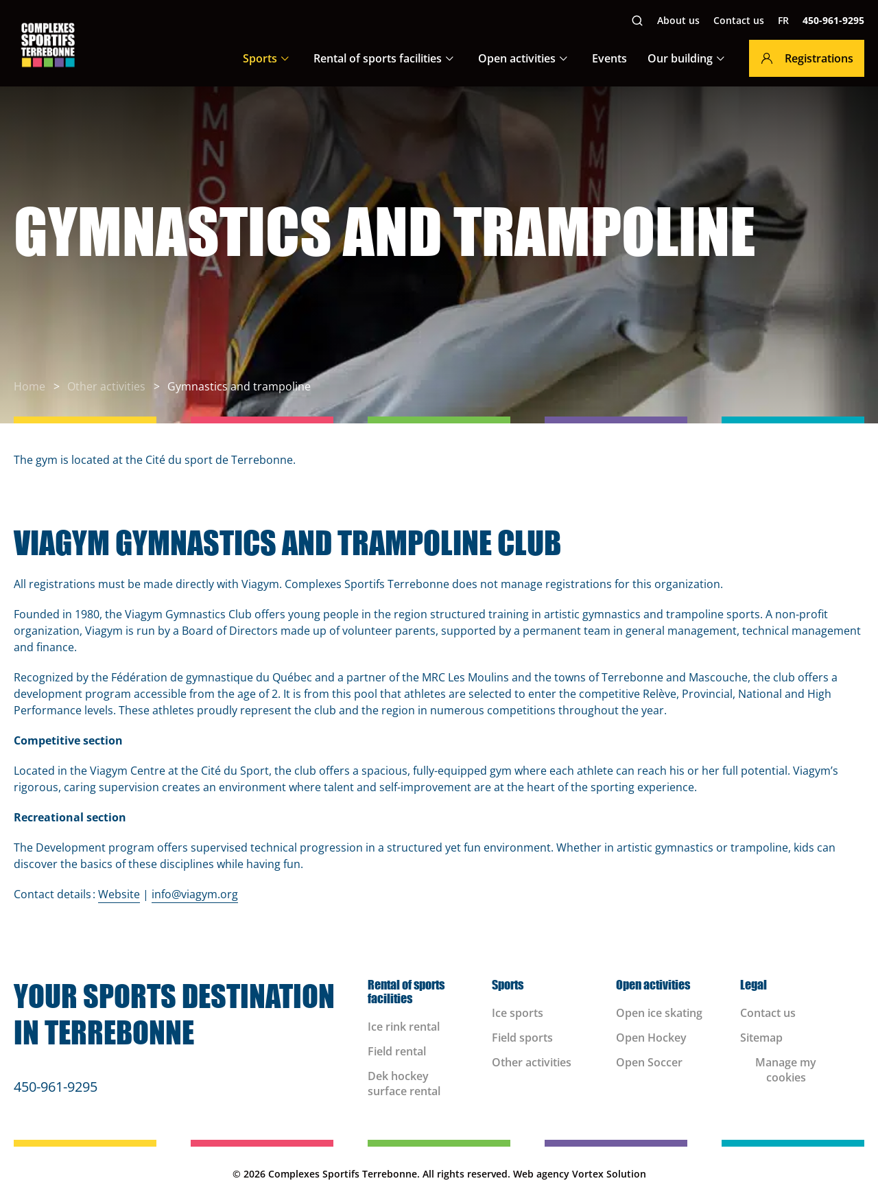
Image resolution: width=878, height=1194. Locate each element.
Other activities (531, 1062)
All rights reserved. (466, 1173)
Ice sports (517, 1012)
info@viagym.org (195, 894)
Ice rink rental (404, 1026)
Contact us (738, 20)
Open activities (517, 58)
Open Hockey (651, 1037)
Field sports (522, 1037)
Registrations (806, 58)
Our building (680, 58)
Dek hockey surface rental (404, 1083)
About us (678, 20)
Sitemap (761, 1037)
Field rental (397, 1051)
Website (119, 894)
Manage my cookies (785, 1070)
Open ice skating (660, 1012)
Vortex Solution (609, 1173)
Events (609, 58)
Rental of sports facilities (377, 58)
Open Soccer (649, 1062)
